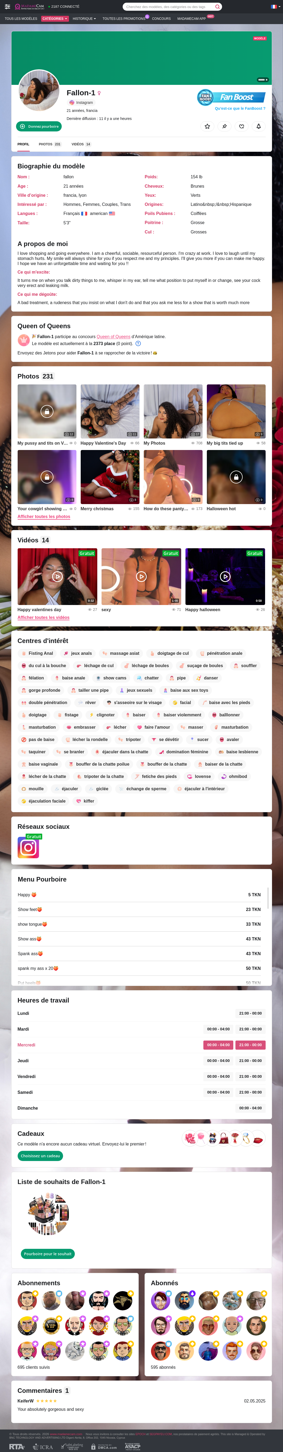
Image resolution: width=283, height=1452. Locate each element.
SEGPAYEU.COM (160, 1434)
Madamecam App (192, 18)
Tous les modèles (21, 19)
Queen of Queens (113, 336)
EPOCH (140, 1434)
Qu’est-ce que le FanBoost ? (240, 108)
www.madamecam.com (66, 1434)
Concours (161, 19)
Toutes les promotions (125, 18)
